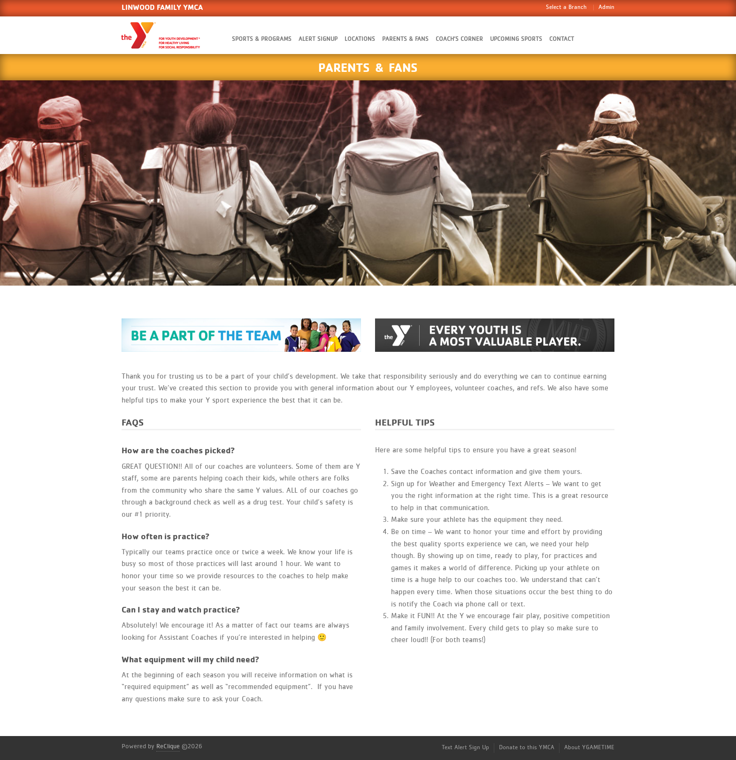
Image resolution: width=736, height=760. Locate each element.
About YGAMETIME (589, 747)
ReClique (168, 746)
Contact (561, 39)
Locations (360, 39)
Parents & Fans (405, 39)
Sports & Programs (261, 39)
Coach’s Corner (459, 39)
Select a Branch (566, 7)
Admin (606, 7)
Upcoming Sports (516, 39)
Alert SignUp (318, 39)
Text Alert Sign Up (465, 747)
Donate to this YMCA (526, 747)
